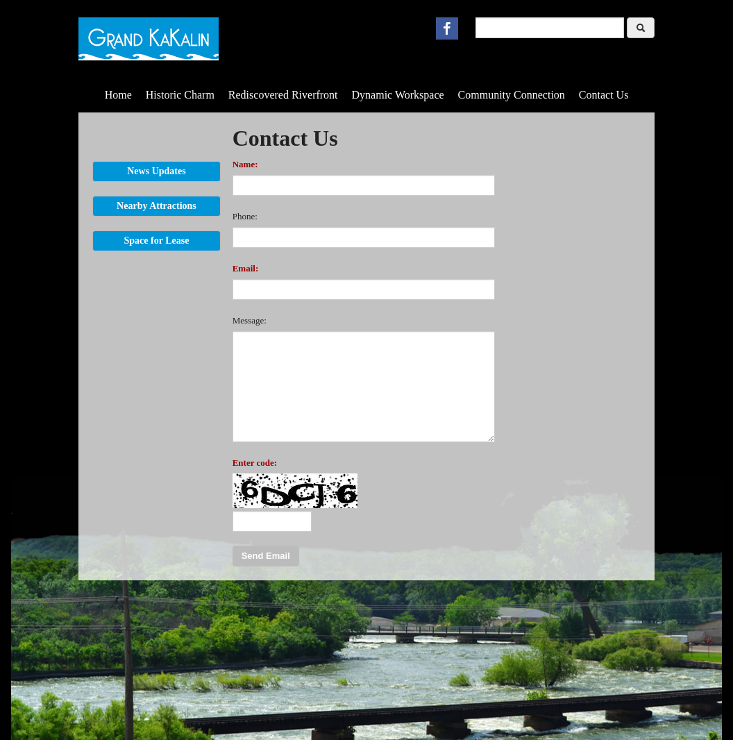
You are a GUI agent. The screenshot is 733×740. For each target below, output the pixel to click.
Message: (250, 320)
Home (118, 95)
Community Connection (511, 95)
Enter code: (255, 462)
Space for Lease (156, 240)
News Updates (156, 171)
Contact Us (604, 95)
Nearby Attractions (156, 206)
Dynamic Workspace (398, 95)
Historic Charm (180, 95)
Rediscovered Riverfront (283, 95)
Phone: (245, 216)
